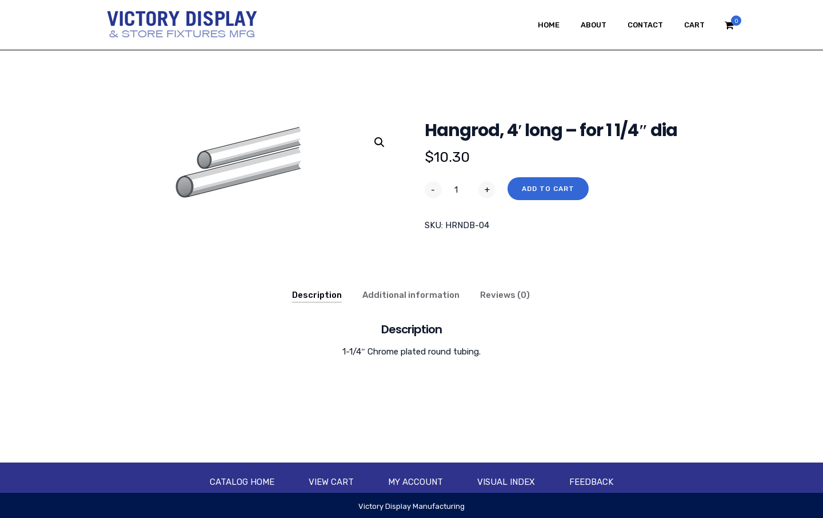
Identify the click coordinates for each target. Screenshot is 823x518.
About (593, 25)
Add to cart (548, 189)
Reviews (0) (505, 295)
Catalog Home (242, 482)
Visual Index (506, 482)
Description (317, 295)
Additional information (411, 295)
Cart (694, 25)
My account (415, 482)
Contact (645, 25)
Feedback (591, 482)
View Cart (331, 482)
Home (549, 25)
